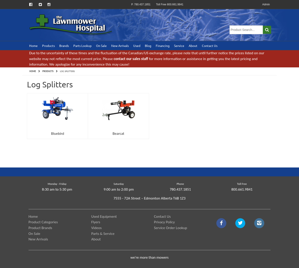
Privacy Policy (164, 222)
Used (136, 46)
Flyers (95, 222)
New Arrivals (120, 46)
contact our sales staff (131, 58)
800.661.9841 (241, 189)
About (193, 46)
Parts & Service (102, 233)
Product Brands (40, 228)
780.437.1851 (180, 189)
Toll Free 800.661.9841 (169, 4)
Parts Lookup (82, 46)
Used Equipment (104, 216)
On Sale (101, 46)
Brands (64, 46)
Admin (266, 4)
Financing (163, 46)
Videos (96, 228)
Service (179, 46)
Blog (148, 46)
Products (48, 46)
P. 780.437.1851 (141, 4)
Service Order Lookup (170, 228)
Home (33, 46)
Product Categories (43, 222)
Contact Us (209, 46)
